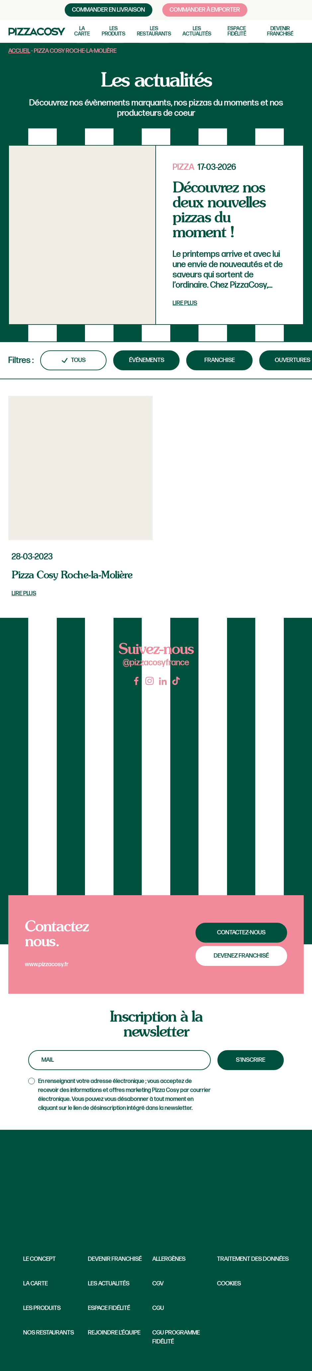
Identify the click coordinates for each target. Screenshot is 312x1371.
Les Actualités (108, 1283)
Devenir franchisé (280, 31)
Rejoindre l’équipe (114, 1332)
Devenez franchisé (241, 955)
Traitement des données (253, 1259)
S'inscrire (250, 1059)
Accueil (19, 50)
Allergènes (169, 1259)
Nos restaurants (48, 1332)
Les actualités (197, 31)
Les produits (113, 31)
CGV (158, 1283)
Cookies (229, 1283)
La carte (82, 31)
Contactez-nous (241, 932)
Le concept (39, 1259)
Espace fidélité (237, 31)
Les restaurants (154, 31)
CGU (158, 1308)
